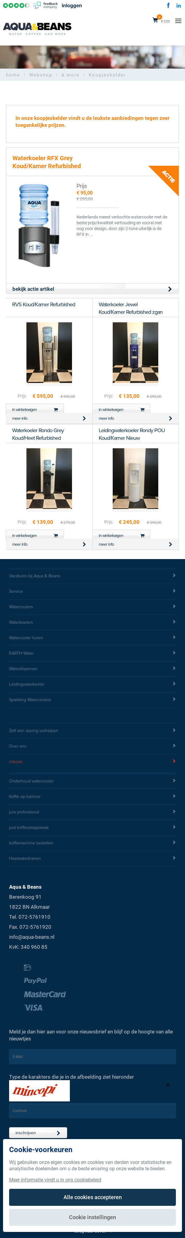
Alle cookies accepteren (92, 1197)
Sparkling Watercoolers (92, 700)
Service (92, 591)
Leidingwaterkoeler (92, 684)
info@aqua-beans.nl (31, 936)
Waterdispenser (92, 669)
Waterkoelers (92, 622)
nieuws (92, 761)
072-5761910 (34, 916)
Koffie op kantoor (92, 796)
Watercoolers (92, 607)
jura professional (92, 812)
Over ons (92, 746)
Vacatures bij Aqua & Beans (92, 576)
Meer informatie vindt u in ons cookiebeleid (55, 1179)
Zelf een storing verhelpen (92, 731)
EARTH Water (92, 653)
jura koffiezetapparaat (92, 827)
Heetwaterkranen (92, 858)
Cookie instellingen (92, 1217)
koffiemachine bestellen (92, 843)
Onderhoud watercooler (92, 781)
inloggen (72, 5)
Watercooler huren (92, 638)
